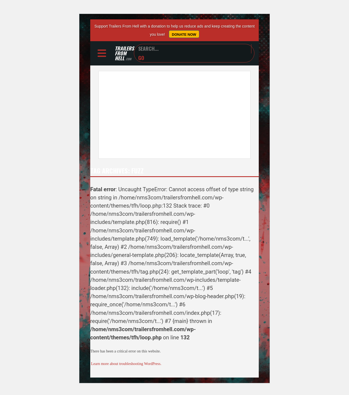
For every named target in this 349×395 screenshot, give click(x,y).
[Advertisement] (174, 115)
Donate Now (184, 34)
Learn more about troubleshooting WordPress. (126, 365)
